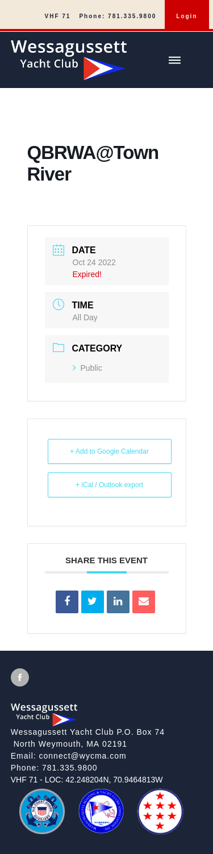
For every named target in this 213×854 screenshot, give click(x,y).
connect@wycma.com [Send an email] (83, 755)
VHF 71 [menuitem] (58, 16)
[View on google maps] (107, 738)
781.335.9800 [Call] (70, 767)
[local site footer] (106, 752)
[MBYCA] (101, 830)
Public (87, 367)
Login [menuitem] (186, 16)
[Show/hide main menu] (174, 60)
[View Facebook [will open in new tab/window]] (20, 677)
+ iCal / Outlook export (109, 485)
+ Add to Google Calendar (109, 451)
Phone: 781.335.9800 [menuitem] (117, 16)
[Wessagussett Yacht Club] (112, 56)
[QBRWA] (160, 830)
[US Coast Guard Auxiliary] (42, 830)
